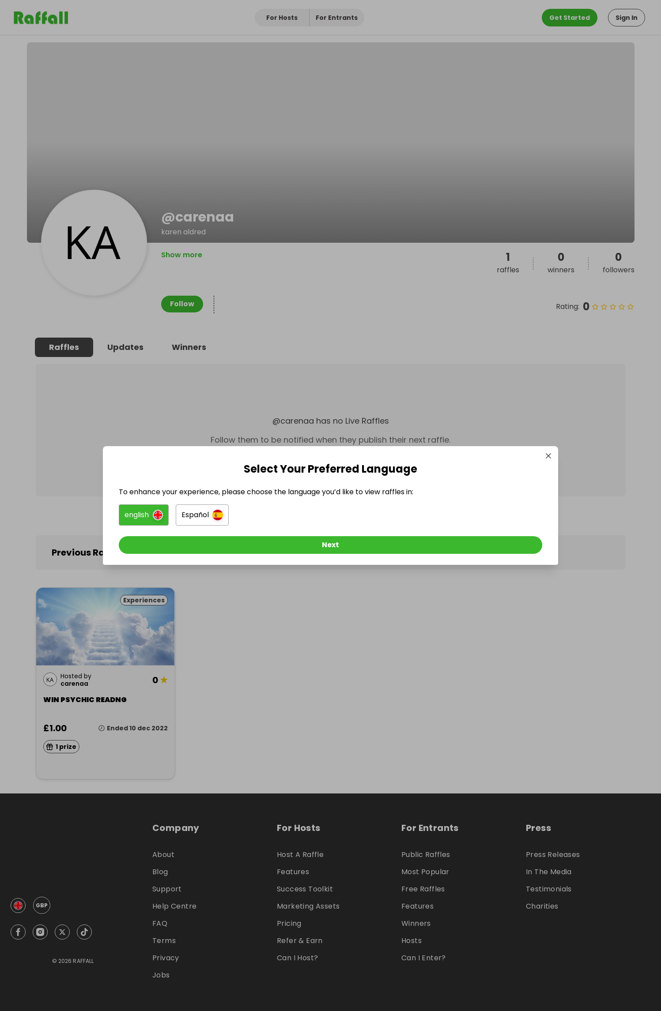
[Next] (330, 549)
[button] (232, 519)
